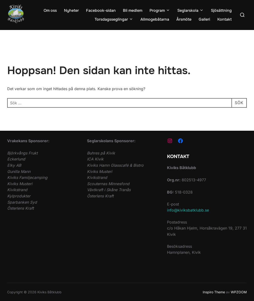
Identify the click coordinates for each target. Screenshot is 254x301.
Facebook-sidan (101, 10)
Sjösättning (221, 10)
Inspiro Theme (214, 292)
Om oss (50, 10)
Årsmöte (183, 19)
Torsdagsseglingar (114, 19)
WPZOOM (239, 292)
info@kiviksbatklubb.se (188, 210)
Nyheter (71, 10)
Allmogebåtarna (154, 19)
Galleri (204, 19)
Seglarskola (190, 10)
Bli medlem (132, 10)
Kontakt (224, 19)
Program (160, 10)
